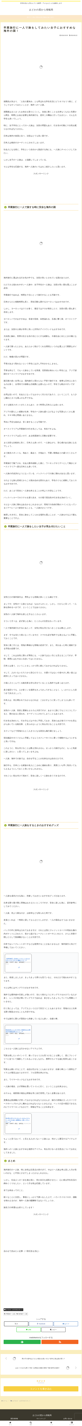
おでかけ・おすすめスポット (13, 1309)
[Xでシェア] (16, 1323)
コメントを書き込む (41, 1389)
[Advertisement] (41, 188)
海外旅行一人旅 (22, 1314)
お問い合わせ (67, 1418)
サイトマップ (41, 1418)
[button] (53, 1329)
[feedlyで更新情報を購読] (22, 1342)
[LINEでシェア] (28, 1329)
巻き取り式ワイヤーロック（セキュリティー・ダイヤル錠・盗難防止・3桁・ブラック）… (18, 1120)
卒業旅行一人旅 (9, 1314)
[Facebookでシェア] (41, 1323)
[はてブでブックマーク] (66, 1323)
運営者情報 (14, 1418)
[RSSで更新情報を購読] (59, 1342)
